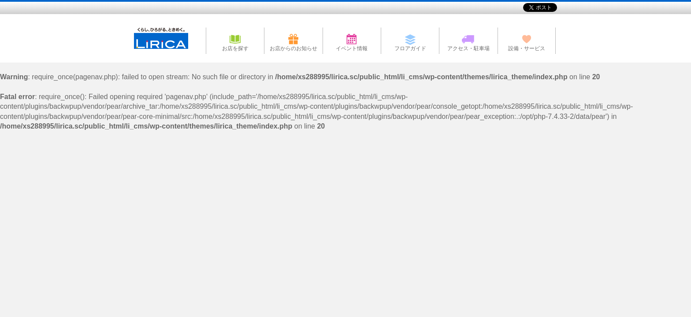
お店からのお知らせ (293, 48)
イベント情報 (352, 48)
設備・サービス (526, 48)
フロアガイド (410, 48)
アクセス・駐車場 (468, 48)
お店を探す (235, 48)
